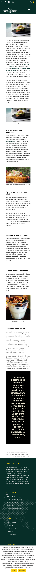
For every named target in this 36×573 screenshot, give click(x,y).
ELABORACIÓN (11, 528)
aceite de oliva (13, 452)
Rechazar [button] (22, 570)
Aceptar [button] (14, 570)
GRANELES (10, 531)
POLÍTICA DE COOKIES (14, 505)
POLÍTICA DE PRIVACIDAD (15, 502)
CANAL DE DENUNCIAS (14, 508)
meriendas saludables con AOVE (20, 456)
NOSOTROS (10, 525)
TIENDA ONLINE (11, 522)
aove (14, 454)
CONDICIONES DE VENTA (14, 499)
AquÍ (29, 568)
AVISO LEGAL (11, 497)
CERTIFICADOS (11, 534)
